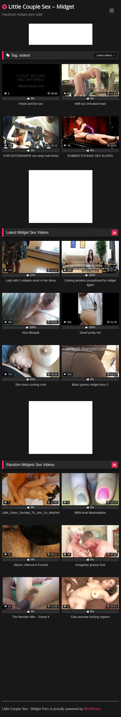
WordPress (92, 709)
